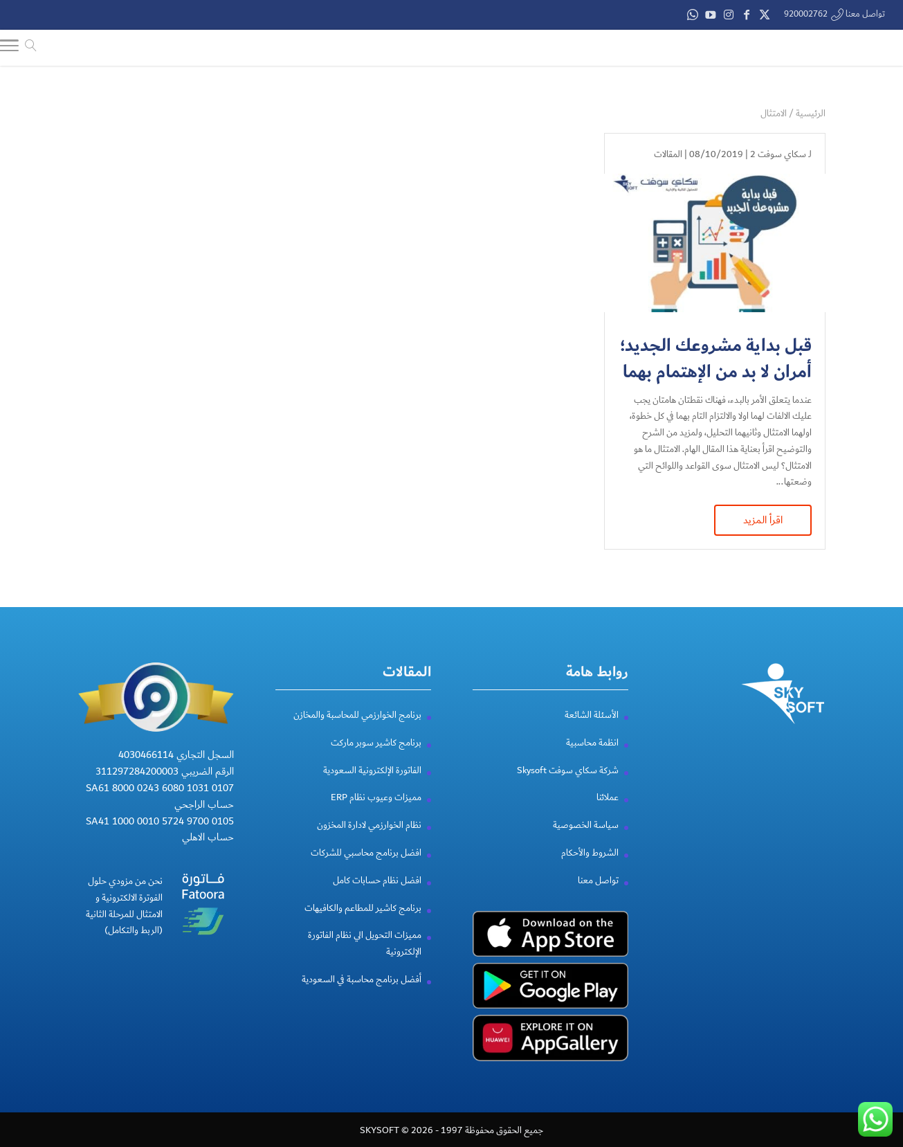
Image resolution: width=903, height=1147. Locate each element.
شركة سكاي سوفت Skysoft (568, 769)
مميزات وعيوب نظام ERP (376, 796)
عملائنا (607, 796)
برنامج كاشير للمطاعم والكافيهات (362, 906)
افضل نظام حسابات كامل (377, 879)
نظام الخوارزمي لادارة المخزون (369, 824)
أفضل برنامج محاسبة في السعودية (361, 978)
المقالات (668, 153)
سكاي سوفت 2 (778, 153)
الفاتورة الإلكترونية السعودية (372, 769)
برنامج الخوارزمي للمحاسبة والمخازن (357, 714)
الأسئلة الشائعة (592, 714)
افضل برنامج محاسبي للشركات (366, 852)
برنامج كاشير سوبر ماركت (376, 742)
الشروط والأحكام (590, 852)
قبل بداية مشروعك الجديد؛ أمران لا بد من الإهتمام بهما (716, 357)
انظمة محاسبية (592, 742)
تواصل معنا (598, 879)
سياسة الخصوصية (586, 824)
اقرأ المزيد (763, 518)
